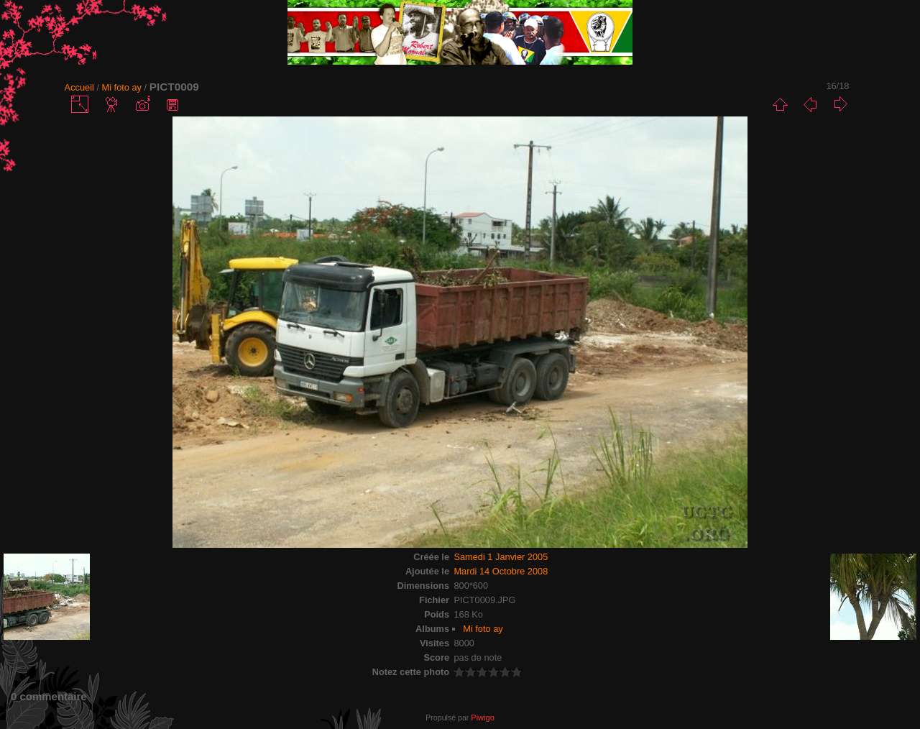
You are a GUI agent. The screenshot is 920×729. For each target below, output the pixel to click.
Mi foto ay (122, 87)
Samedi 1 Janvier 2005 (501, 556)
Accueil (79, 87)
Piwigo (482, 717)
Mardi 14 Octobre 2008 (501, 571)
